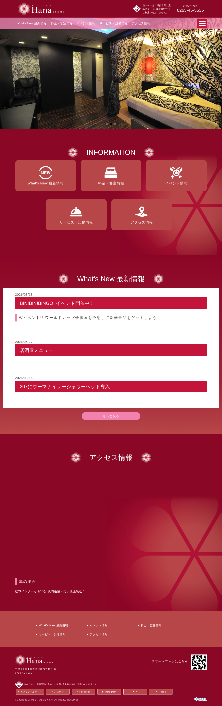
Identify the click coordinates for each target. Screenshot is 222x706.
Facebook (84, 692)
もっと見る (111, 416)
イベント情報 (86, 23)
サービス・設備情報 (113, 23)
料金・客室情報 (62, 23)
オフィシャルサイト (31, 692)
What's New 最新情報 (32, 23)
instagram (110, 692)
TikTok (162, 692)
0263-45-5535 (23, 673)
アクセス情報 (141, 23)
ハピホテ (59, 692)
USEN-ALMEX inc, (42, 699)
